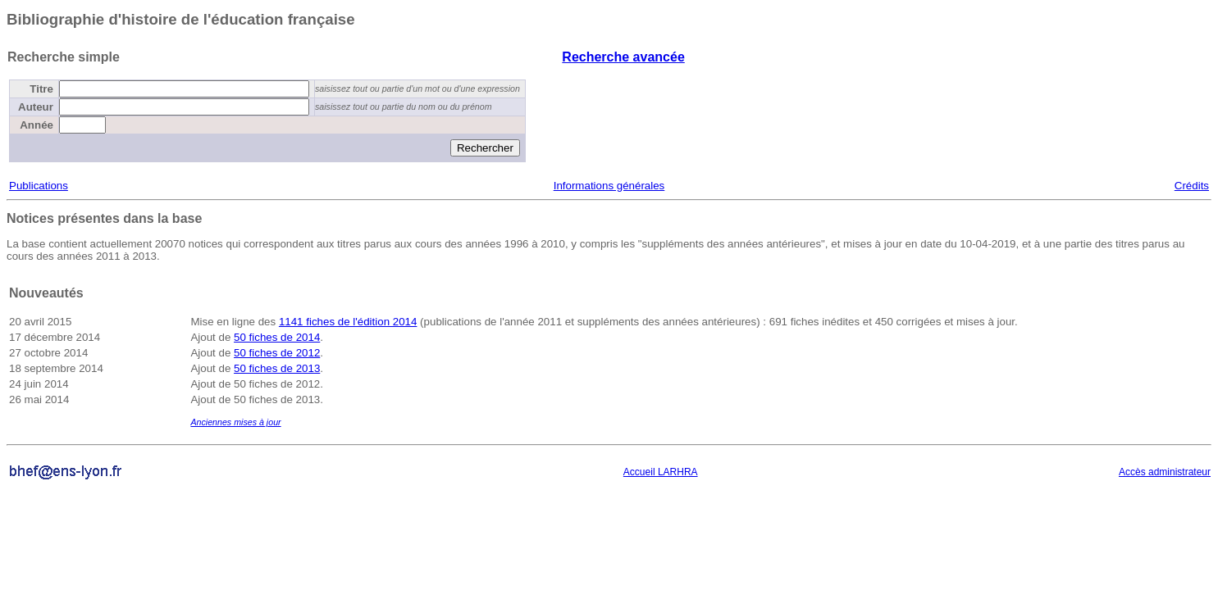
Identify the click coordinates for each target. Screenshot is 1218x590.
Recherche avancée (623, 57)
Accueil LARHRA (660, 472)
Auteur (35, 107)
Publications (38, 185)
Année (36, 125)
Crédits (1192, 185)
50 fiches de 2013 (277, 368)
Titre (41, 89)
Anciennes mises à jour (235, 422)
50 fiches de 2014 (277, 337)
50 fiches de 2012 (277, 353)
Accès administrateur (1165, 472)
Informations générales (609, 185)
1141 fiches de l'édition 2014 (348, 321)
